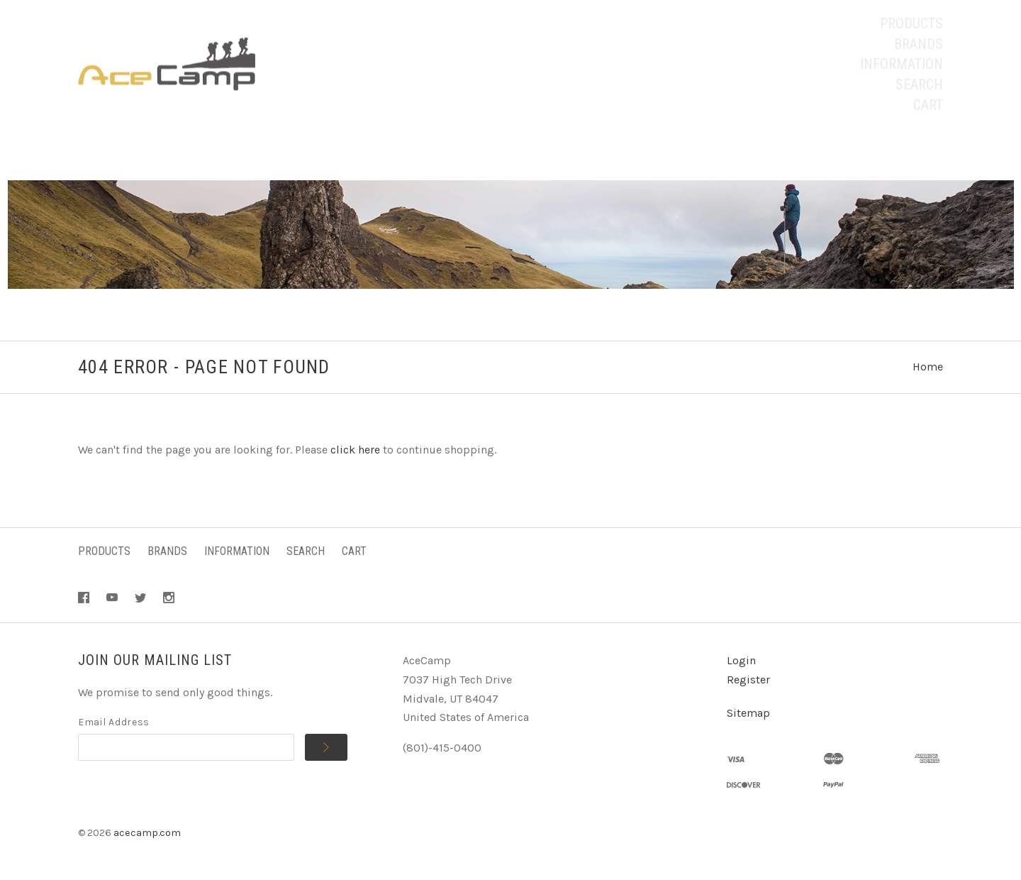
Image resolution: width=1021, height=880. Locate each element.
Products (911, 23)
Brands (918, 44)
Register (748, 679)
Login (741, 660)
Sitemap (748, 713)
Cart (928, 105)
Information (901, 63)
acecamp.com (147, 833)
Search (919, 84)
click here (355, 449)
